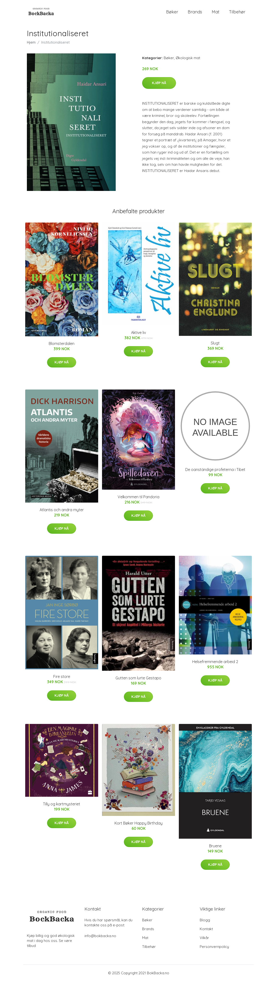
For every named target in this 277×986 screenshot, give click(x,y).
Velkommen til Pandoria (138, 501)
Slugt (215, 347)
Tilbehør (237, 14)
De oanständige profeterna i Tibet (215, 474)
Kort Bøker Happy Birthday (138, 827)
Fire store (61, 681)
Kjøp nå (159, 88)
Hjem (31, 47)
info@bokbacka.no (100, 940)
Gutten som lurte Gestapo (138, 682)
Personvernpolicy (214, 951)
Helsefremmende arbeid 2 (215, 666)
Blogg (205, 925)
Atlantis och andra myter (62, 514)
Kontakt (206, 933)
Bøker (172, 14)
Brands (195, 14)
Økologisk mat (188, 62)
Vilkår (204, 942)
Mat (215, 14)
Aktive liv (138, 337)
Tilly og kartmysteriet (61, 808)
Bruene (215, 850)
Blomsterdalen (61, 348)
